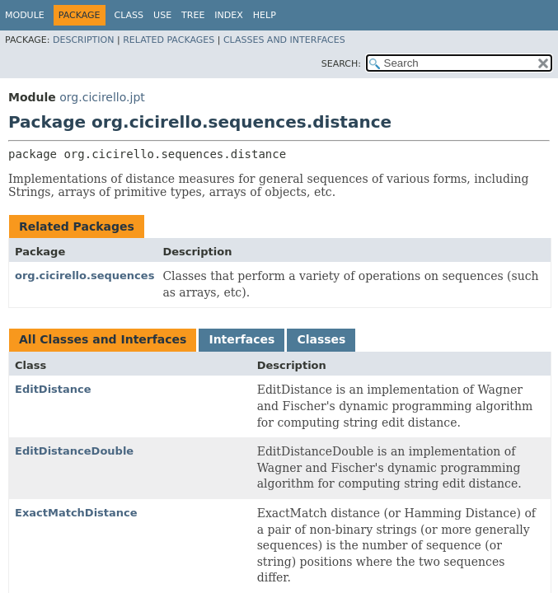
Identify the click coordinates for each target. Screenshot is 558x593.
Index (228, 15)
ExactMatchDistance (76, 513)
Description (83, 40)
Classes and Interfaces (284, 40)
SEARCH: (341, 63)
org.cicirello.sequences (84, 275)
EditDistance (53, 389)
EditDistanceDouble (74, 451)
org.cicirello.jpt (101, 97)
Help (264, 15)
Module (25, 15)
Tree (192, 15)
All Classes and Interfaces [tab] (102, 339)
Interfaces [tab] (241, 339)
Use (162, 15)
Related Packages (168, 40)
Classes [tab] (321, 339)
